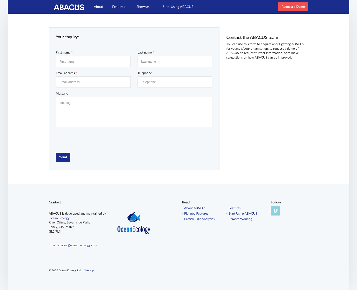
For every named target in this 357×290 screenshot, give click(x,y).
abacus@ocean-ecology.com (77, 245)
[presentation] (90, 139)
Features (118, 7)
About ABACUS (195, 208)
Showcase (143, 7)
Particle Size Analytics (199, 219)
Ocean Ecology (59, 218)
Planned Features (196, 213)
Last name (146, 52)
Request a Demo (293, 6)
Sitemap (89, 270)
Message (62, 93)
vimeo (275, 211)
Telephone (145, 73)
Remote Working (240, 219)
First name (64, 52)
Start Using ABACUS (178, 7)
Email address (66, 73)
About (98, 7)
